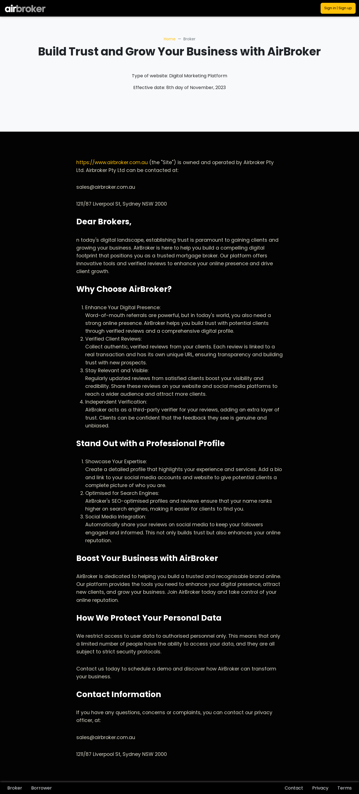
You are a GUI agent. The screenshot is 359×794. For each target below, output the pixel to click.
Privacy (320, 788)
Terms (344, 788)
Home (170, 39)
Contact (294, 788)
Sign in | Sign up (338, 8)
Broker (14, 788)
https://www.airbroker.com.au (112, 162)
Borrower (41, 788)
